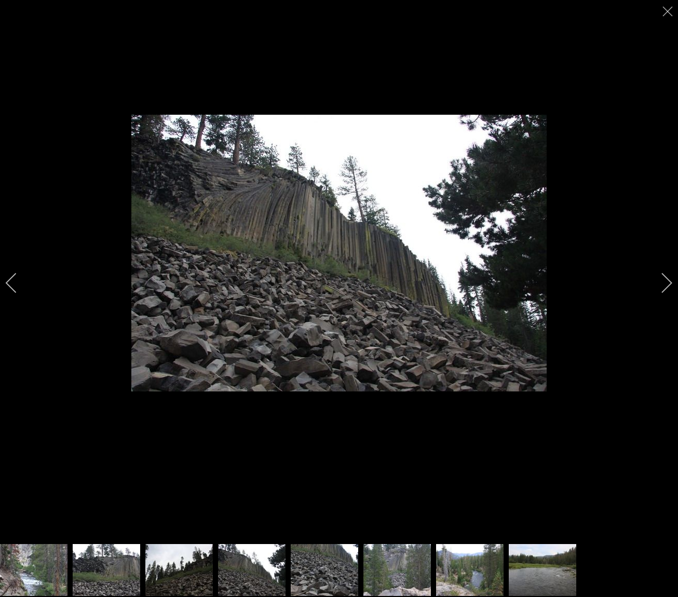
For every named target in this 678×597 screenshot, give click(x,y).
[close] (668, 11)
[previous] (18, 282)
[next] (660, 282)
